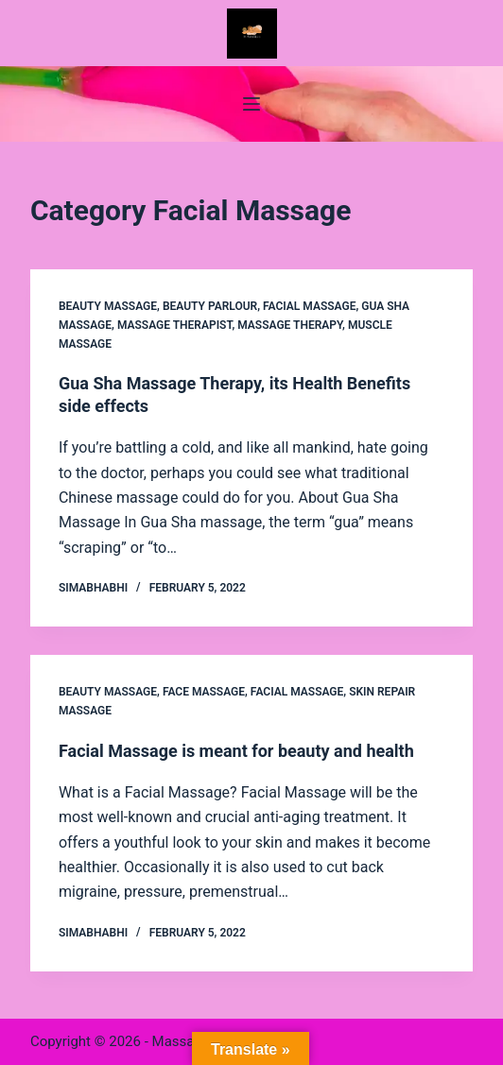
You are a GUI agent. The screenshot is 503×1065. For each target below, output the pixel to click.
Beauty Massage (108, 306)
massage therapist (175, 325)
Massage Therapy (289, 325)
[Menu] (251, 103)
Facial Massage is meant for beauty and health (236, 751)
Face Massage (204, 691)
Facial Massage (309, 306)
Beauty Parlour (210, 306)
